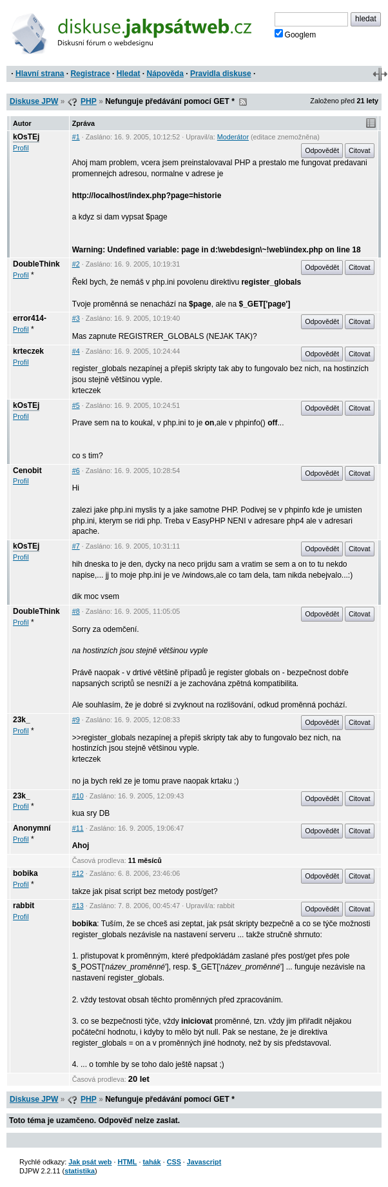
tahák (151, 1162)
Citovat (360, 150)
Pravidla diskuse (220, 73)
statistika (79, 1171)
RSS (243, 102)
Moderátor (233, 137)
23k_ (21, 719)
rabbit (23, 905)
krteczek (28, 351)
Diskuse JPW (34, 101)
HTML (127, 1162)
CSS (174, 1162)
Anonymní (32, 828)
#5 (76, 405)
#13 (78, 905)
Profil (21, 148)
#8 (76, 611)
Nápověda (165, 73)
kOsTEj (26, 136)
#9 (76, 720)
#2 (76, 264)
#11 (78, 828)
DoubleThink (36, 264)
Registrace (90, 73)
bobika (25, 873)
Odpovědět (322, 150)
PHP (89, 101)
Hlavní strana (39, 73)
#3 (76, 318)
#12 (78, 873)
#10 (78, 796)
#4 (76, 351)
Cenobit (27, 470)
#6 (76, 470)
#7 (76, 546)
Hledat (129, 73)
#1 (76, 137)
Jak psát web (90, 1162)
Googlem (295, 34)
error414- (29, 318)
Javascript (204, 1162)
